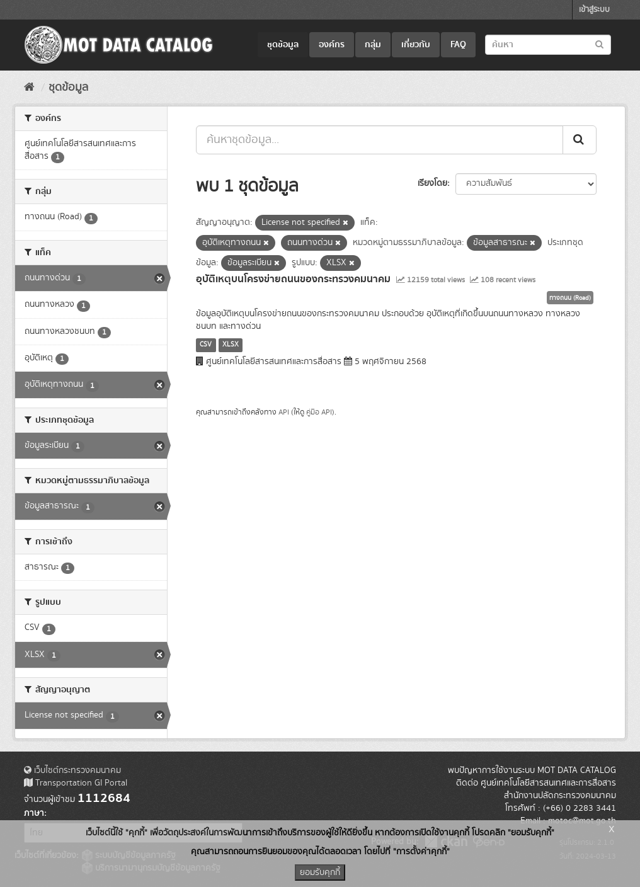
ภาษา (34, 813)
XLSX (230, 345)
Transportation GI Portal (75, 783)
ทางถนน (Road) (570, 298)
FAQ (458, 45)
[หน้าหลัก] (29, 87)
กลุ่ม (373, 45)
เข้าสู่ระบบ (594, 10)
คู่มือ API (319, 412)
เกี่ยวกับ (415, 45)
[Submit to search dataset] (599, 43)
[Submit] (580, 139)
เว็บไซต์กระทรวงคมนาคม (72, 770)
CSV (206, 345)
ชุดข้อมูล (283, 45)
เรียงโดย (432, 183)
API (283, 412)
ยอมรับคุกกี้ (320, 872)
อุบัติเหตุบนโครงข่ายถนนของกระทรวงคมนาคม (293, 279)
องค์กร (332, 45)
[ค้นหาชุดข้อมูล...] (379, 139)
